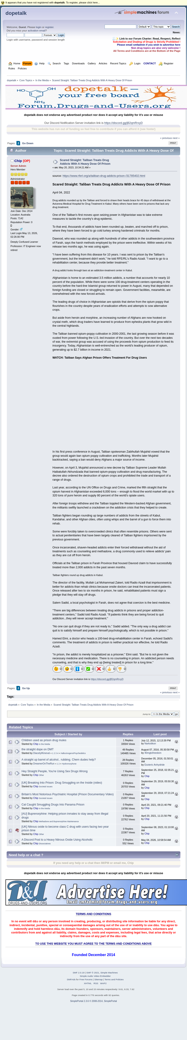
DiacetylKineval (41, 753)
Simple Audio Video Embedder (95, 976)
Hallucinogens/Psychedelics (73, 753)
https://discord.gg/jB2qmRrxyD (123, 123)
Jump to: (146, 714)
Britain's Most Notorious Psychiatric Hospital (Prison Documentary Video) (67, 794)
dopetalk (15, 13)
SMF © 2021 (92, 972)
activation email (36, 30)
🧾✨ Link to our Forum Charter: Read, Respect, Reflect (146, 38)
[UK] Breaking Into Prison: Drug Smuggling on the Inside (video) (61, 782)
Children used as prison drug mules (43, 740)
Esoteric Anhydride (155, 764)
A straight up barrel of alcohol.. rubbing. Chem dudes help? (58, 759)
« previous (166, 138)
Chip (18, 161)
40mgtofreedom (153, 752)
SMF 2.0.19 (78, 972)
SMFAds (71, 979)
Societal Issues (45, 786)
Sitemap (98, 979)
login (38, 27)
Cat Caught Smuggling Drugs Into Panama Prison (52, 804)
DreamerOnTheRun (43, 763)
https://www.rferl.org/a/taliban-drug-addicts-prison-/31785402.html (104, 175)
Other (41, 775)
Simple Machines (109, 972)
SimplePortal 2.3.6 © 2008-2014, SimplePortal (93, 1001)
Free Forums (85, 979)
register (49, 27)
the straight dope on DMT (37, 749)
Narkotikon (150, 743)
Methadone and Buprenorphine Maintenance (59, 821)
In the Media (44, 744)
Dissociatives (45, 843)
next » (176, 138)
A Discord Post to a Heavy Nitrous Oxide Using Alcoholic (57, 839)
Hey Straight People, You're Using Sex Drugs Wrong (54, 771)
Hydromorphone (69, 764)
